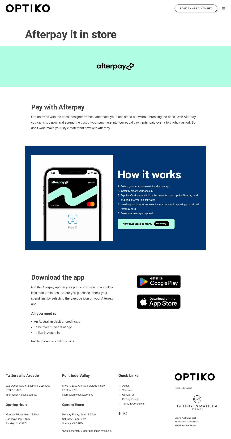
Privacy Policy (130, 399)
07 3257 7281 (70, 390)
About (125, 385)
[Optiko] (28, 8)
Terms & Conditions (133, 403)
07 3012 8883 (13, 390)
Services (127, 390)
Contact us (128, 394)
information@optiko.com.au (21, 394)
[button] (223, 8)
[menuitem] (197, 8)
